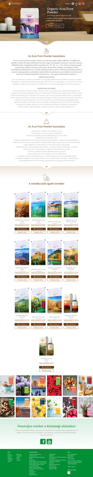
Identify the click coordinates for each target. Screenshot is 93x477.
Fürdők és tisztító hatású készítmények (58, 457)
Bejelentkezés (71, 455)
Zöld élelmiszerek (33, 474)
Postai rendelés (71, 458)
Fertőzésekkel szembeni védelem (36, 464)
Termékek (10, 460)
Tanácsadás (19, 455)
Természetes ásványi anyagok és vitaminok (36, 469)
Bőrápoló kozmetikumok (54, 464)
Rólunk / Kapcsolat (10, 455)
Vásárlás (23, 229)
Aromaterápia (52, 458)
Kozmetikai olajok (53, 467)
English (69, 466)
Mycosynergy (32, 460)
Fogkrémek (51, 463)
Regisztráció (70, 457)
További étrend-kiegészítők (35, 467)
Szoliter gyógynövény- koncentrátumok (38, 461)
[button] (22, 205)
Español (73, 466)
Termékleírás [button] (22, 232)
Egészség (19, 454)
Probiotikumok (32, 471)
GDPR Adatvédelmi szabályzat (74, 460)
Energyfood (31, 473)
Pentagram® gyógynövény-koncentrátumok (35, 455)
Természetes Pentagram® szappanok (57, 460)
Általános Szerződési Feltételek (75, 462)
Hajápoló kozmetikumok (54, 461)
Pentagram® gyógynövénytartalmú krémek (37, 458)
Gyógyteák (51, 455)
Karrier (18, 458)
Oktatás (18, 457)
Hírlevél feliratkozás (10, 458)
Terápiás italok (52, 454)
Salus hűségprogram (72, 454)
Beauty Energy (52, 465)
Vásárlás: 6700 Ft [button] (55, 26)
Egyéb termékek (52, 468)
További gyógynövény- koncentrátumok (38, 463)
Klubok (9, 461)
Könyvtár (19, 460)
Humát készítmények (34, 466)
